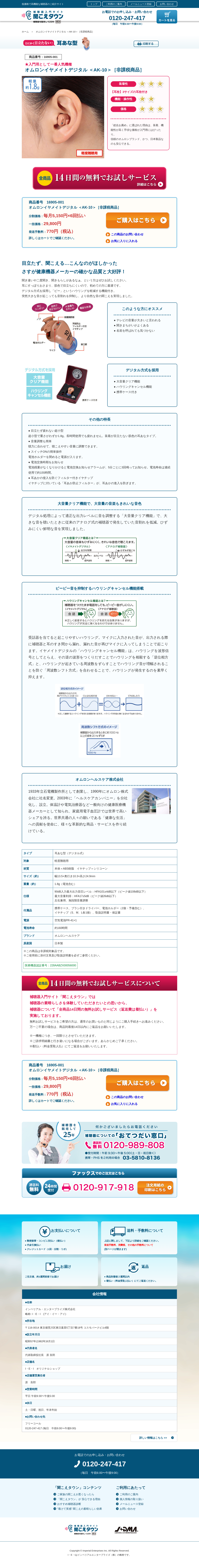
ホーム (25, 31)
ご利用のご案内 (114, 4)
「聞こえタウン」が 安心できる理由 (78, 1499)
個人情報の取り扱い (131, 1499)
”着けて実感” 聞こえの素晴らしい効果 (79, 1508)
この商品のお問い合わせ (127, 234)
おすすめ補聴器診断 (69, 1503)
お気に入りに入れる (124, 241)
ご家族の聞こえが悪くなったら (75, 1494)
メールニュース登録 (140, 4)
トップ (93, 4)
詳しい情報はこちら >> (153, 1437)
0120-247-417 (104, 1464)
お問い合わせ (167, 4)
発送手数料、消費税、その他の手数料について (128, 1245)
